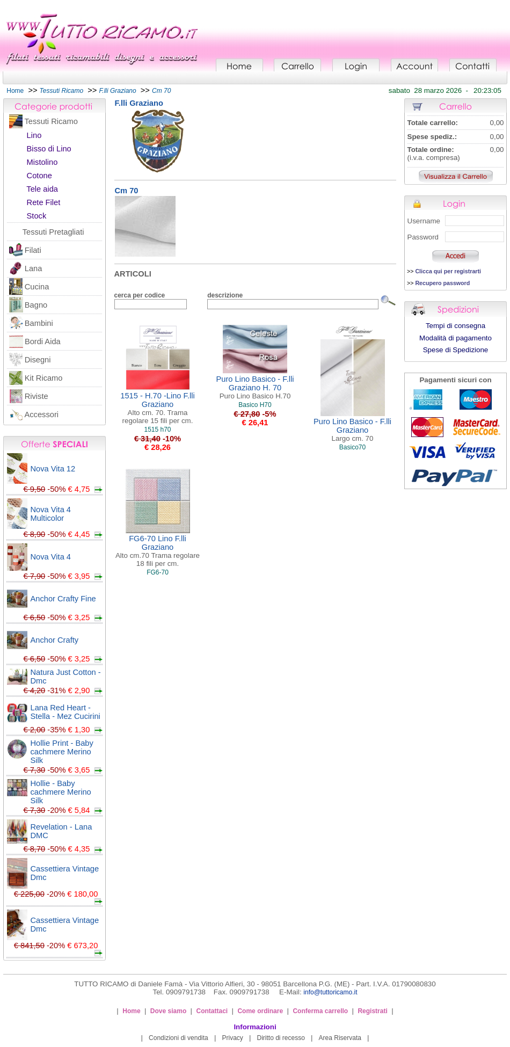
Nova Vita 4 (51, 556)
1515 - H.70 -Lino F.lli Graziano (157, 408)
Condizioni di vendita (178, 1038)
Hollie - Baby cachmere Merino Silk (61, 792)
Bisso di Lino (49, 148)
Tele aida (42, 189)
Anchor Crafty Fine (63, 598)
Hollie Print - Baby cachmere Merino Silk (62, 752)
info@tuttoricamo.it (330, 992)
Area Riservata (340, 1038)
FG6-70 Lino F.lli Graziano (157, 551)
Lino (34, 135)
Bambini (39, 323)
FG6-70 (158, 572)
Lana (33, 268)
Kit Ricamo (44, 378)
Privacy (232, 1038)
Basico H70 (254, 405)
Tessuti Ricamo (51, 121)
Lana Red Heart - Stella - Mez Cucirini (65, 712)
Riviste (36, 396)
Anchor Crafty (55, 640)
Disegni (38, 359)
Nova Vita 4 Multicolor (51, 513)
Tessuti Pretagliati (53, 232)
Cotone (39, 175)
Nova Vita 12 (53, 468)
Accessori (42, 414)
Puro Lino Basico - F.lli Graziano (352, 429)
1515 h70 (157, 429)
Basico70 (352, 447)
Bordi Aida (43, 341)
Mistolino (42, 162)
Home (15, 90)
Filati (33, 250)
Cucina (37, 286)
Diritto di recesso (281, 1038)
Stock (37, 216)
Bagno (36, 305)
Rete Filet (44, 202)
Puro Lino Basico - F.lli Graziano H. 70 (255, 387)
